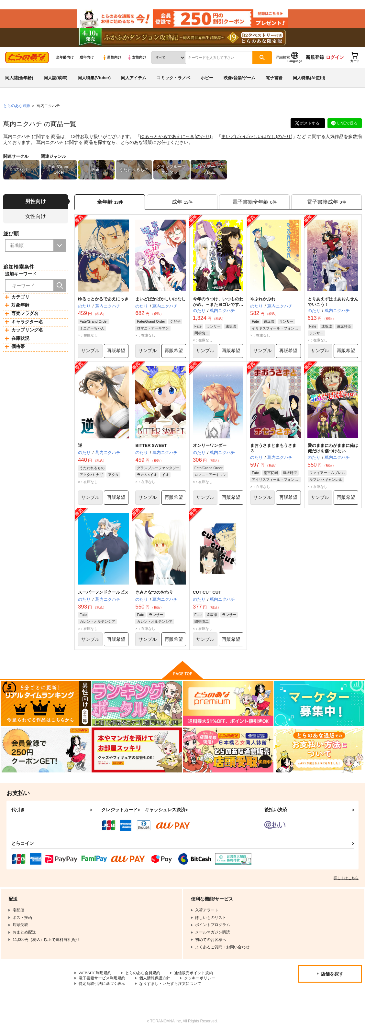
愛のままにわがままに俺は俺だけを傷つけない (333, 450)
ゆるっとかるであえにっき (167, 137)
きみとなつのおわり (154, 594)
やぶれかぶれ (262, 300)
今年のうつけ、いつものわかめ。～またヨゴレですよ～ (218, 306)
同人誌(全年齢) (19, 78)
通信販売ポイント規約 (193, 975)
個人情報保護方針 (154, 980)
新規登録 (315, 58)
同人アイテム (133, 78)
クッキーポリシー (199, 980)
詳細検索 (283, 58)
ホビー (207, 78)
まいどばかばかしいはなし (248, 137)
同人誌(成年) (56, 78)
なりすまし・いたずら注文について (170, 985)
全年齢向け (65, 58)
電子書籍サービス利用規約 (102, 980)
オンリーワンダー (210, 447)
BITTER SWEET (151, 447)
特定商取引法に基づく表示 (102, 985)
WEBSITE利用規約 (95, 975)
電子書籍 (274, 78)
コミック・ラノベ (173, 78)
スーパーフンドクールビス (103, 594)
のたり (203, 137)
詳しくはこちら (346, 880)
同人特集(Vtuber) (94, 78)
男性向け (111, 58)
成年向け (87, 58)
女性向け (136, 58)
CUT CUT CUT (207, 594)
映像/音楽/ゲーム (239, 78)
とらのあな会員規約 (143, 975)
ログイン (335, 58)
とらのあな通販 (16, 107)
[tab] (182, 203)
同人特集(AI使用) (309, 78)
